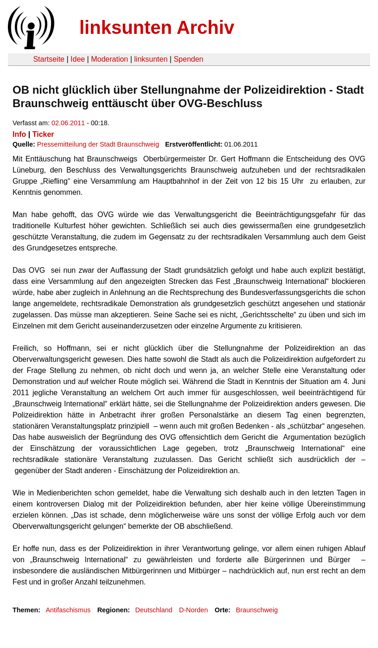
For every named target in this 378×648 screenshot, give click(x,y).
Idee (77, 59)
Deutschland (154, 610)
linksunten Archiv (156, 27)
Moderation (109, 59)
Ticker (43, 134)
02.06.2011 (68, 123)
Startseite (48, 59)
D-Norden (193, 610)
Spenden (188, 59)
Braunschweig (257, 610)
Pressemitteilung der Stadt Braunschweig (98, 144)
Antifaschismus (67, 610)
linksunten (150, 59)
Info (19, 134)
